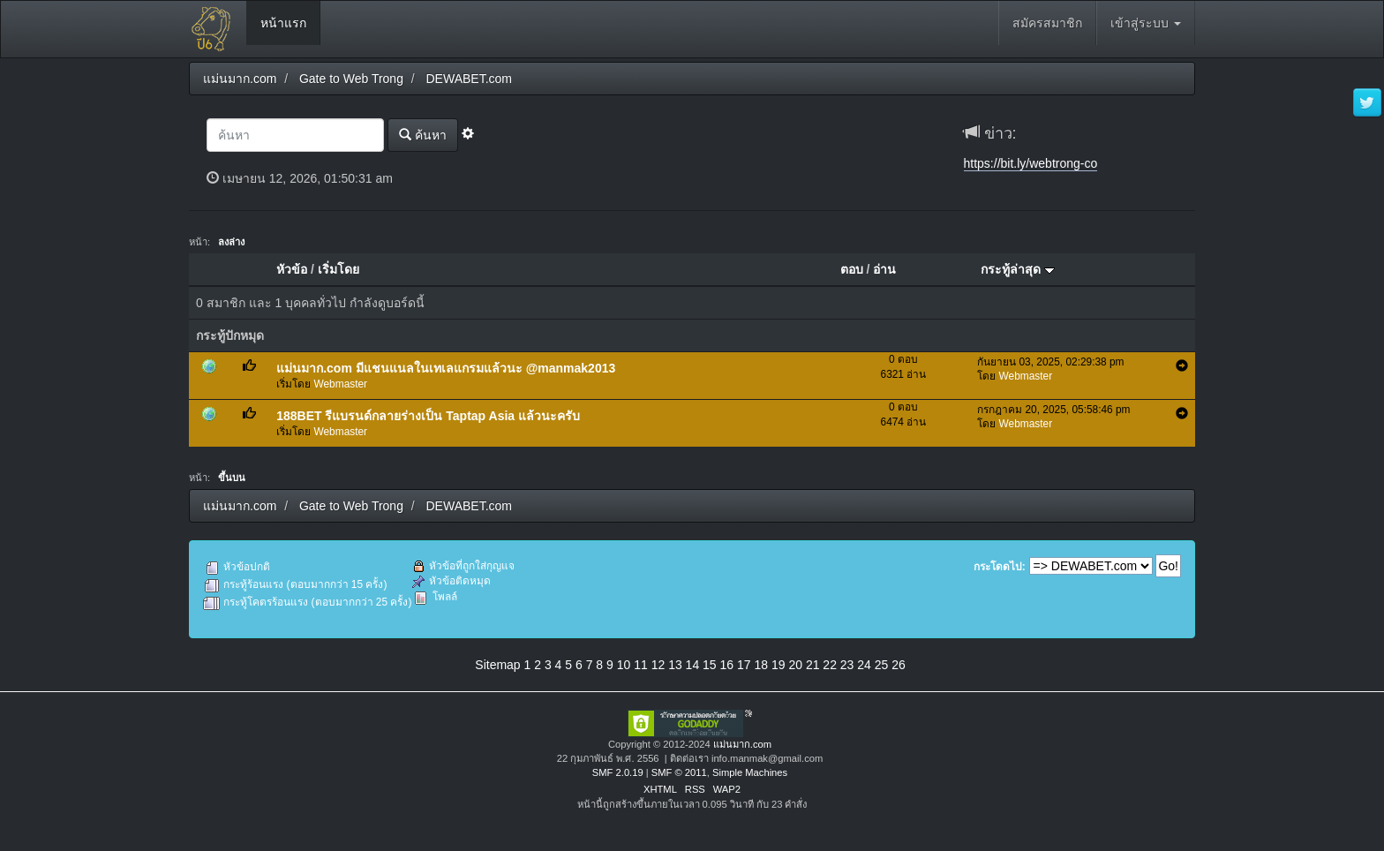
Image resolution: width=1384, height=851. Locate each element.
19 (778, 665)
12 (658, 665)
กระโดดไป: (1000, 567)
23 (847, 665)
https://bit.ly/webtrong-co (1031, 163)
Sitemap (497, 665)
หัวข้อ (291, 269)
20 (795, 665)
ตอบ (851, 269)
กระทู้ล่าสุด (1018, 269)
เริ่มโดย (338, 269)
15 (710, 665)
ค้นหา (423, 134)
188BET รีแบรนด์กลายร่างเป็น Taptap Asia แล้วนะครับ (428, 416)
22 (830, 665)
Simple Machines (749, 772)
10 (624, 665)
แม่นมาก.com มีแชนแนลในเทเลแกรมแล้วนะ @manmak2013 (445, 368)
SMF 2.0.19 (617, 772)
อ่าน (884, 269)
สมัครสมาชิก (1047, 23)
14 (693, 665)
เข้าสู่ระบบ (1145, 23)
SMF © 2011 (679, 772)
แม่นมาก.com (742, 744)
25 (882, 665)
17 (744, 665)
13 (675, 665)
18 (761, 665)
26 (898, 665)
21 (813, 665)
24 (864, 665)
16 (727, 665)
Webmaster (341, 384)
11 (641, 665)
